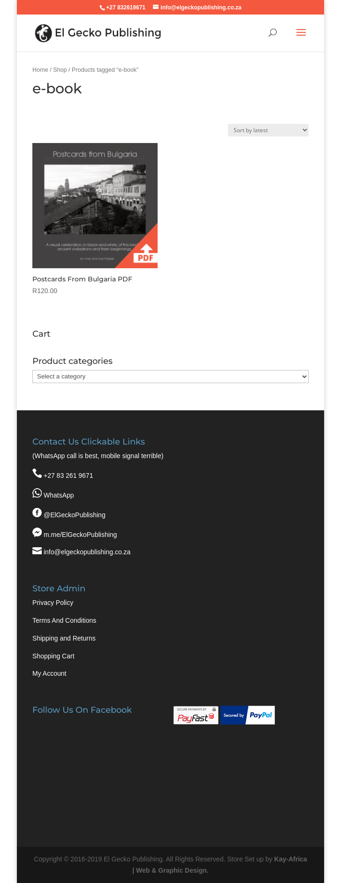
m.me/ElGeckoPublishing (80, 534)
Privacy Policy (52, 602)
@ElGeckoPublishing (75, 515)
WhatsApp (59, 495)
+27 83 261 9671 (68, 475)
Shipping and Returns (64, 638)
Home (40, 70)
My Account (49, 673)
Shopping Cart (53, 656)
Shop (60, 70)
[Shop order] (268, 130)
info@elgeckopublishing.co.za (87, 552)
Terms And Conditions (64, 620)
